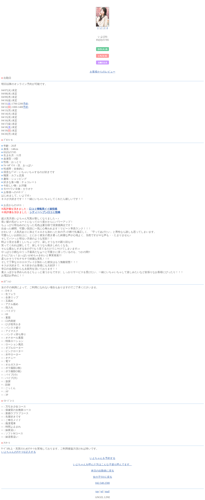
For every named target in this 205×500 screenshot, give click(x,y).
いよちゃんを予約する (102, 458)
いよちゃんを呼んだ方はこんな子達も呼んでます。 (102, 464)
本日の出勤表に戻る (102, 470)
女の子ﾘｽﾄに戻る (102, 477)
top (97, 491)
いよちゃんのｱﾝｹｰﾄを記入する (18, 452)
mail (107, 491)
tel (102, 491)
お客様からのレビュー (102, 71)
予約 (25, 103)
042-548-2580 (102, 483)
